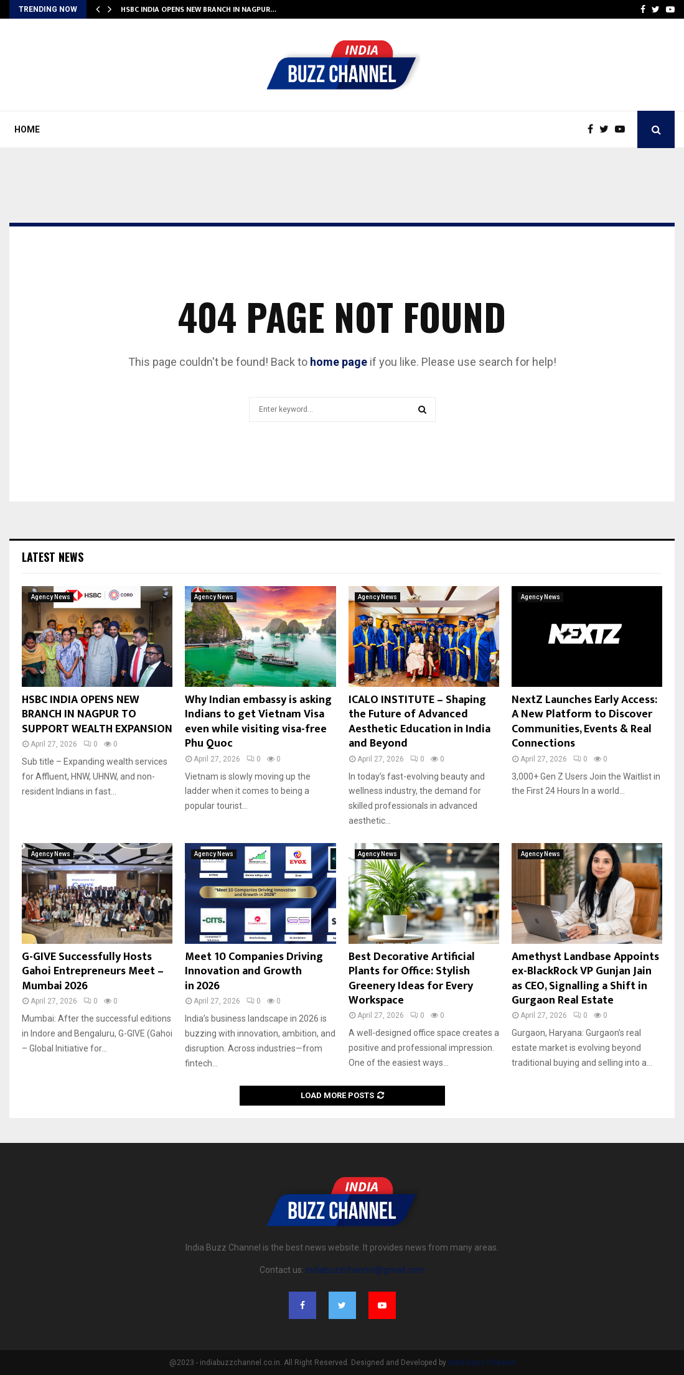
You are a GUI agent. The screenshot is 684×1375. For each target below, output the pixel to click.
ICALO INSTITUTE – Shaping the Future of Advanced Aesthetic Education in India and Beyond (419, 722)
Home (27, 129)
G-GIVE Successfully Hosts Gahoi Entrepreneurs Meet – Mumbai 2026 (93, 971)
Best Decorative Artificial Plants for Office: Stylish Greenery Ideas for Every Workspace (412, 979)
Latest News (52, 557)
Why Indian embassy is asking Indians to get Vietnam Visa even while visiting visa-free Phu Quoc (258, 722)
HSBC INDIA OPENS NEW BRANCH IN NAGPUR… (198, 9)
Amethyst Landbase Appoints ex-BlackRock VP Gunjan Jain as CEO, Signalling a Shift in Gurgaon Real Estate (585, 979)
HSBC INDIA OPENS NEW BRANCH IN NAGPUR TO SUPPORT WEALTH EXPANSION (97, 715)
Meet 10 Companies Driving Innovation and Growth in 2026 (254, 971)
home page (338, 361)
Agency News (50, 597)
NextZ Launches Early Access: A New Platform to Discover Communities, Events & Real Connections (584, 722)
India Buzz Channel (481, 1362)
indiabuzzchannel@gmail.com (365, 1270)
